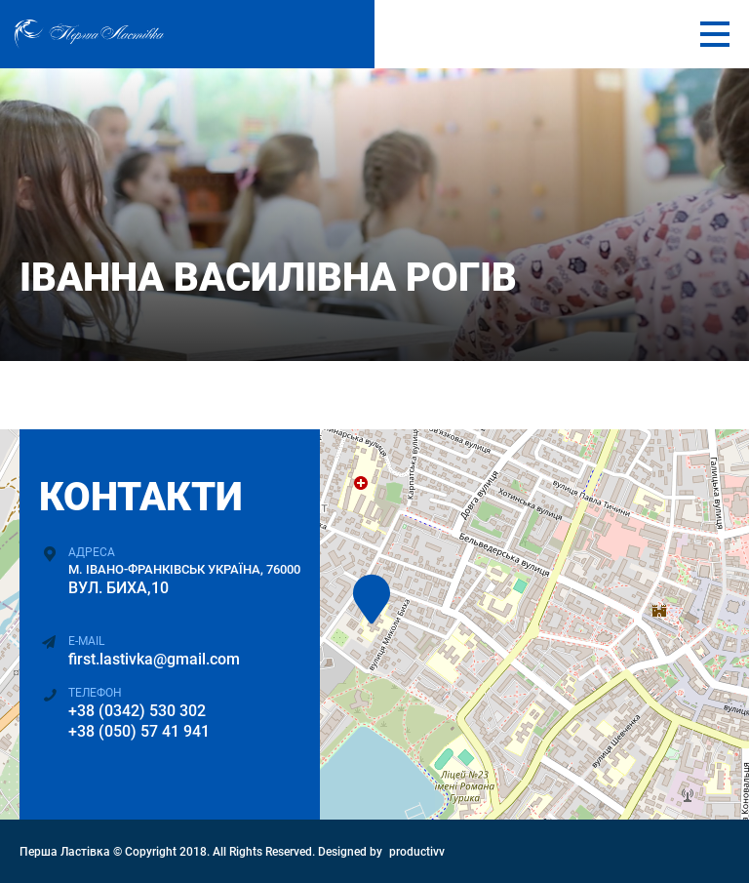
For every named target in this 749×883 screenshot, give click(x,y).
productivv (417, 852)
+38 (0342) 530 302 (137, 711)
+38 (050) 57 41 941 (139, 732)
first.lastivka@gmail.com (154, 659)
